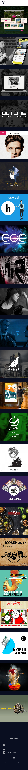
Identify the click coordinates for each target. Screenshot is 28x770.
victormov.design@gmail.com (14, 748)
